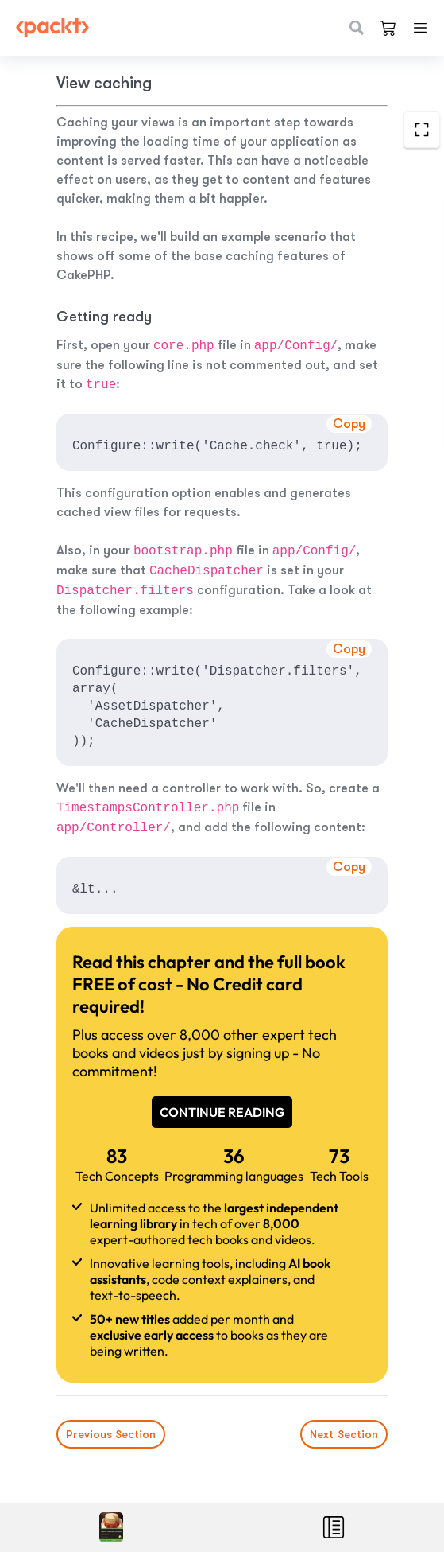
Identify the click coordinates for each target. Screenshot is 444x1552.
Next (344, 1434)
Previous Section (111, 1434)
